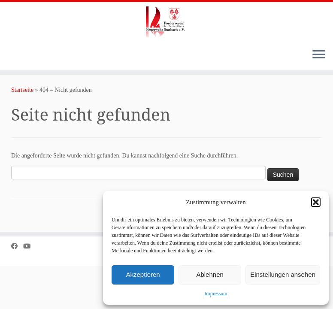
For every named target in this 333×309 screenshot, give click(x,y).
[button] (316, 202)
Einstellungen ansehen (282, 274)
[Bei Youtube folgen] (29, 246)
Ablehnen (209, 274)
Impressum (215, 294)
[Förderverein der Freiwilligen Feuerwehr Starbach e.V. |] (166, 21)
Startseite (22, 90)
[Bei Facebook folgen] (17, 246)
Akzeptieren (143, 274)
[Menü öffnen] (318, 54)
